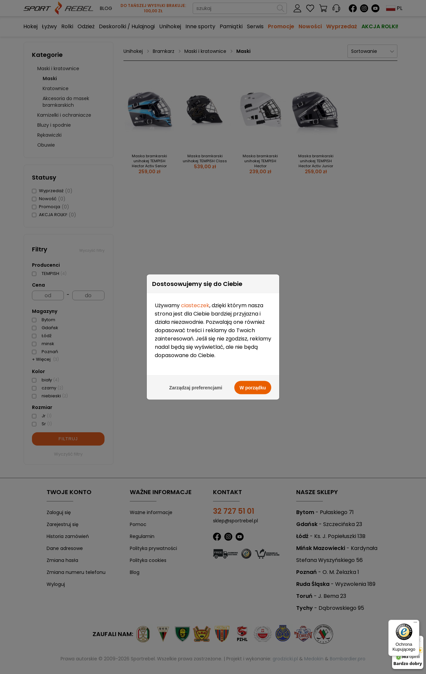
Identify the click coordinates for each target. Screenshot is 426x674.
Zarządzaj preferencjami (195, 387)
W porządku (253, 387)
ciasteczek (195, 305)
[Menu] (415, 624)
